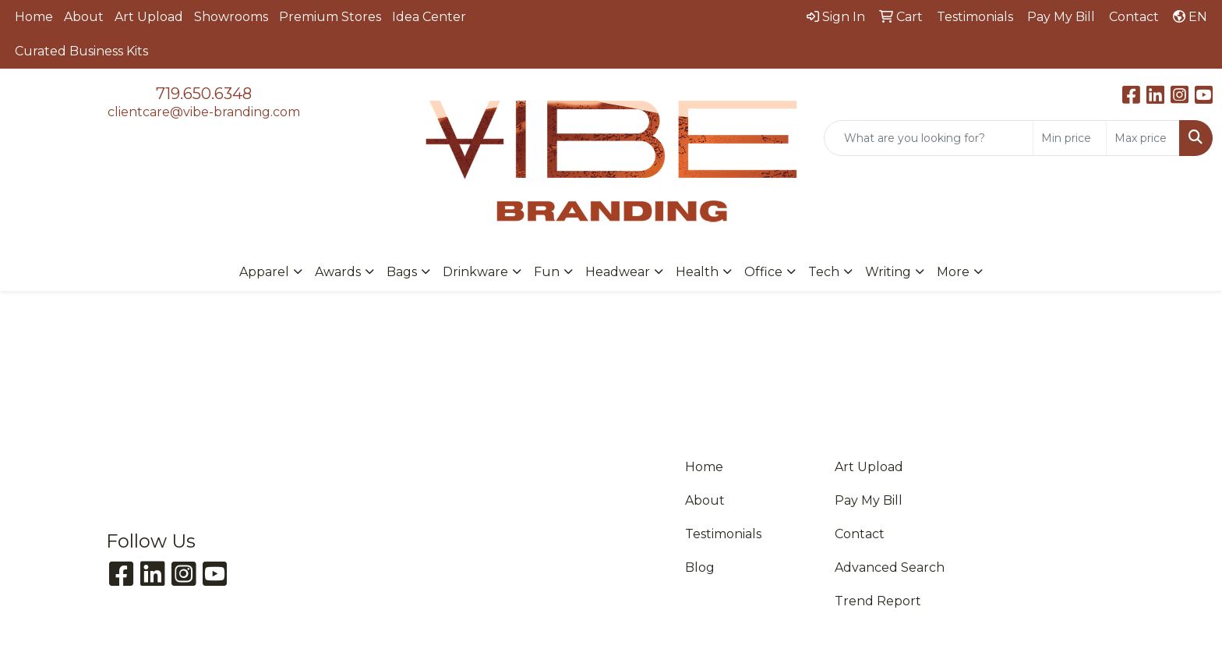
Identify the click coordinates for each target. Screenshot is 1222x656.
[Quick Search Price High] (1143, 138)
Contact (860, 534)
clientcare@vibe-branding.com (204, 112)
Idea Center (429, 16)
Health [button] (697, 271)
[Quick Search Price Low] (1070, 138)
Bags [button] (402, 271)
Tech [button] (823, 271)
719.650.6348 (204, 93)
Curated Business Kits (81, 51)
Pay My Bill (868, 500)
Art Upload (149, 16)
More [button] (953, 271)
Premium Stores (330, 16)
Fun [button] (547, 271)
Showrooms (231, 16)
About (84, 16)
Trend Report (878, 601)
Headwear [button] (617, 271)
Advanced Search (890, 567)
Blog (700, 567)
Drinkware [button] (475, 271)
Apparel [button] (264, 271)
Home (34, 16)
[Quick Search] (928, 138)
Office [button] (763, 271)
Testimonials (723, 534)
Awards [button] (338, 271)
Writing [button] (888, 271)
